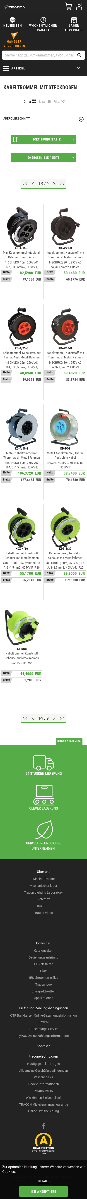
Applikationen (43, 998)
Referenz (43, 899)
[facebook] (43, 1126)
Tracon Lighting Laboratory (43, 892)
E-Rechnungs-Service (43, 1029)
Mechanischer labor (43, 885)
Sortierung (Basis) (43, 139)
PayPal (43, 1022)
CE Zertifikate (43, 964)
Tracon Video (43, 913)
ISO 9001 (43, 906)
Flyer (43, 971)
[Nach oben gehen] (25, 183)
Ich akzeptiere (43, 1191)
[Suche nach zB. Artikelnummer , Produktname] (43, 55)
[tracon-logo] (14, 7)
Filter (56, 101)
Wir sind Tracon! (43, 879)
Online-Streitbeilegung (43, 1111)
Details (43, 1181)
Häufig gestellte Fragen (43, 1064)
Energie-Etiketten (44, 991)
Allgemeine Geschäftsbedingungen (43, 1070)
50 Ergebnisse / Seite (51, 157)
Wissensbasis (43, 1077)
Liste (42, 101)
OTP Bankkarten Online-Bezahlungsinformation (43, 1015)
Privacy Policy (43, 1091)
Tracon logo (43, 984)
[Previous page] (33, 183)
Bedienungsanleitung (43, 957)
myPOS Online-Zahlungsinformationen (43, 1036)
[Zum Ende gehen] (62, 183)
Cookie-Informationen (43, 1084)
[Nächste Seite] (54, 183)
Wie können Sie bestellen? (43, 1097)
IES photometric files (43, 977)
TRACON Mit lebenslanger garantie (43, 1104)
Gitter (27, 101)
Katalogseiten (43, 950)
